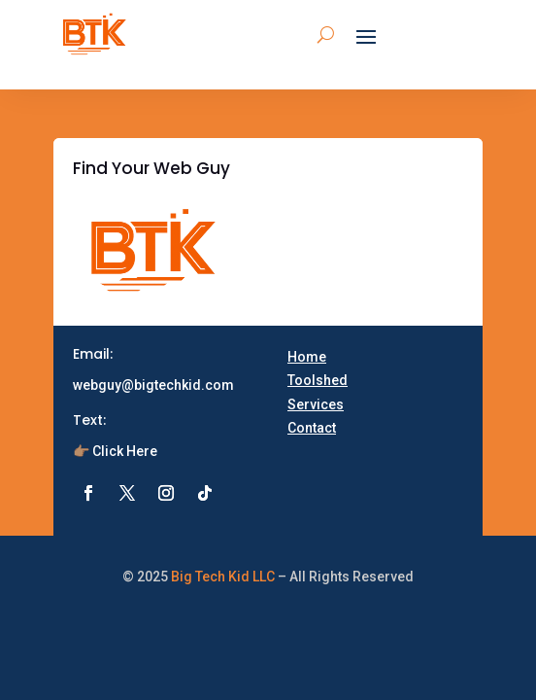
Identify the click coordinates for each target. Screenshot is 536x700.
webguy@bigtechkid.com (153, 385)
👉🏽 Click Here (115, 451)
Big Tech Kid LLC (223, 576)
